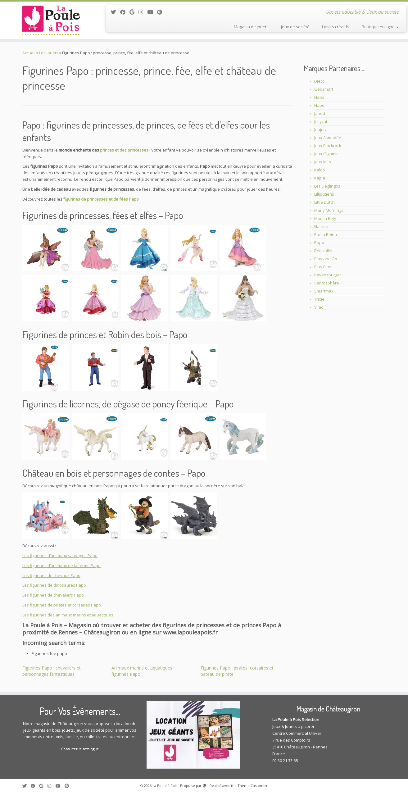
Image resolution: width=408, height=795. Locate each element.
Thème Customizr (253, 785)
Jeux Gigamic (326, 154)
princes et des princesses (124, 150)
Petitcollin (323, 250)
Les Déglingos (327, 186)
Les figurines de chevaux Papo (51, 575)
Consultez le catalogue (80, 749)
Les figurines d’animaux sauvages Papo (59, 555)
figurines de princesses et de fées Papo (101, 199)
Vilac (318, 307)
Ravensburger (327, 275)
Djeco (319, 81)
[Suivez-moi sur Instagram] (142, 12)
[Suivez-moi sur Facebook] (124, 12)
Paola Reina (325, 234)
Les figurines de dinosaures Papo (54, 585)
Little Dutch (324, 202)
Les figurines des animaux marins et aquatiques (67, 615)
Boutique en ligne (380, 27)
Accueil (28, 53)
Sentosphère (326, 283)
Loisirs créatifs (335, 27)
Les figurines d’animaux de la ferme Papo (61, 565)
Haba (319, 97)
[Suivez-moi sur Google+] (133, 12)
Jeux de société (295, 27)
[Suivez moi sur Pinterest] (161, 12)
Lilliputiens (324, 194)
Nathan (321, 226)
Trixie (319, 299)
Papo (319, 242)
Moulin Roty (325, 218)
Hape (319, 105)
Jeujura (321, 129)
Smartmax (323, 291)
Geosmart (323, 89)
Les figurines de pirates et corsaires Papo (61, 605)
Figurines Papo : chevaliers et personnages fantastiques (51, 671)
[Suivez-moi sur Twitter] (115, 12)
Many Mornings (328, 210)
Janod (319, 113)
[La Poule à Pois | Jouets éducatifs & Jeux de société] (47, 20)
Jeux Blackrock (327, 145)
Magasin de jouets (251, 27)
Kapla (319, 178)
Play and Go (325, 258)
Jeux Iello (322, 162)
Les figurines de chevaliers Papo (53, 595)
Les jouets (48, 53)
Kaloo (319, 170)
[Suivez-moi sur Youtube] (152, 12)
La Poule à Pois (164, 785)
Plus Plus (322, 267)
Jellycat (320, 121)
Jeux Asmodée (327, 137)
